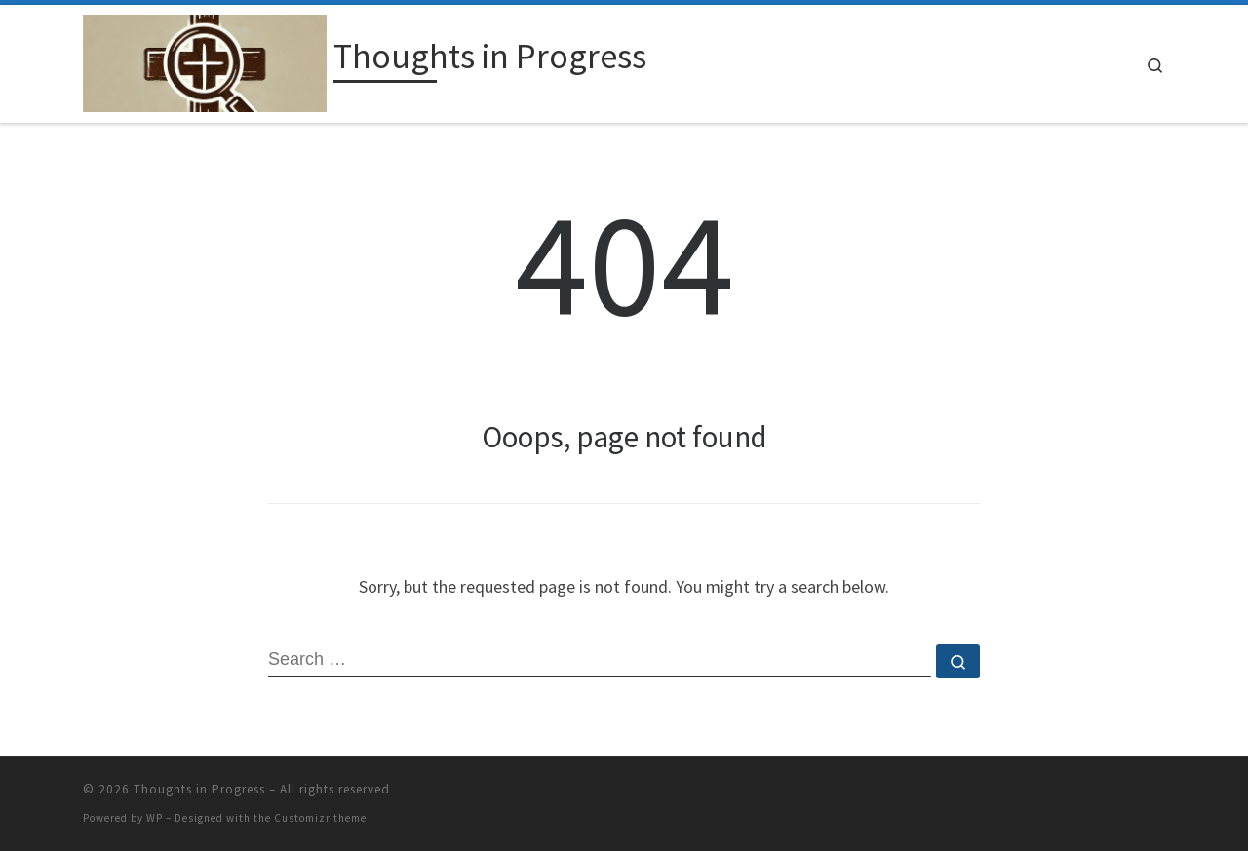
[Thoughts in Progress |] (205, 60)
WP (154, 818)
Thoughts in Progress (199, 789)
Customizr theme (320, 818)
